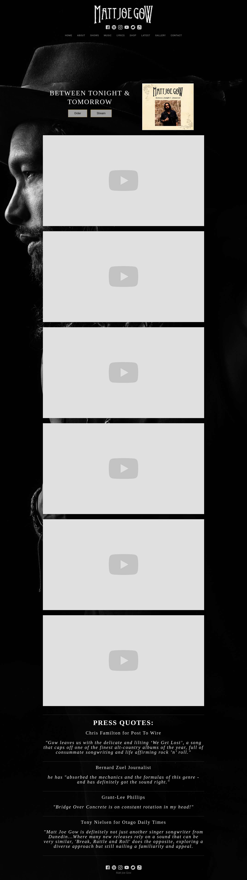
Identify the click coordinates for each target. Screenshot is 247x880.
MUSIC (108, 35)
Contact (176, 35)
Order (77, 113)
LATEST (145, 35)
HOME (68, 35)
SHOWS (94, 35)
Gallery (160, 35)
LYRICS (121, 35)
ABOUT (81, 35)
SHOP (133, 35)
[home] (123, 13)
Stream (101, 113)
